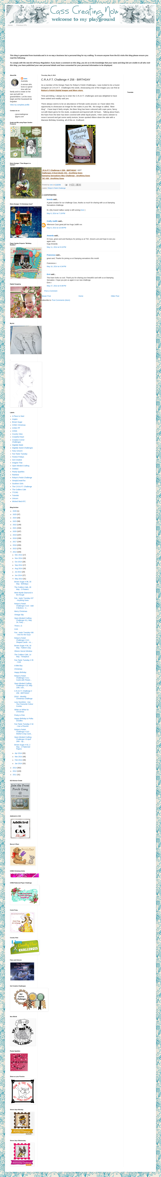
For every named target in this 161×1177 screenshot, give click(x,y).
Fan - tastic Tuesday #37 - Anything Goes (23, 599)
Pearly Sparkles (18, 472)
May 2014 (19, 579)
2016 (15, 545)
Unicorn (15, 498)
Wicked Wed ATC (19, 501)
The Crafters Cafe (19, 490)
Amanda (50, 236)
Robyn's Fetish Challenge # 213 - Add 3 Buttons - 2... (24, 606)
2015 (15, 548)
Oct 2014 (18, 562)
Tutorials (15, 495)
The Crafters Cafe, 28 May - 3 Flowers (22, 588)
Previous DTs (21, 25)
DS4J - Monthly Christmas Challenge (23, 698)
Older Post (115, 296)
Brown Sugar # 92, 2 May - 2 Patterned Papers (22, 747)
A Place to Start (18, 416)
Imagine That (17, 463)
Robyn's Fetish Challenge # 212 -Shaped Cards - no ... (23, 640)
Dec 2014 (19, 555)
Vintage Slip (19, 615)
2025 (15, 514)
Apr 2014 (18, 753)
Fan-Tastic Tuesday (19, 454)
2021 (15, 528)
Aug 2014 (19, 568)
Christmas (18, 669)
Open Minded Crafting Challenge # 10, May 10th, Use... (23, 685)
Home (10, 25)
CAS (16, 629)
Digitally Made (17, 445)
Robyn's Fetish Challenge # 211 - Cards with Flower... (23, 678)
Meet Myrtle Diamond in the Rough (23, 594)
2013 (15, 768)
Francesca (51, 255)
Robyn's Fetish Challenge (57, 188)
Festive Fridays (18, 457)
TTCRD (15, 492)
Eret (48, 274)
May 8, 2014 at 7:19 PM (56, 213)
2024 (15, 518)
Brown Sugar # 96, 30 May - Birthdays (22, 583)
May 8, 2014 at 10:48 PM (56, 228)
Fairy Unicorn (17, 451)
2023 (15, 521)
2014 (15, 552)
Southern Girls (17, 484)
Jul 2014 (18, 572)
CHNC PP (16, 428)
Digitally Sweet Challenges (22, 448)
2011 (15, 775)
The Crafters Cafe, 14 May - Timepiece (22, 656)
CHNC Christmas (19, 425)
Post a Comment (50, 291)
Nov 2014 (19, 558)
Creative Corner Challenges (18, 441)
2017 (15, 542)
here (82, 210)
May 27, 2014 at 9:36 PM (56, 286)
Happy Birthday (20, 672)
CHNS (14, 431)
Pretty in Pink (19, 715)
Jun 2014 (18, 575)
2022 (15, 525)
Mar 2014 (19, 757)
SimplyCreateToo (19, 481)
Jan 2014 (18, 763)
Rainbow (15, 475)
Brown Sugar (17, 422)
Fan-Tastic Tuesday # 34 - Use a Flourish (23, 725)
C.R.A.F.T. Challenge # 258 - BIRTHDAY (23, 692)
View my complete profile (19, 105)
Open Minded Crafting (20, 466)
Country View (17, 434)
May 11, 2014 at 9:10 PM (56, 247)
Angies (15, 419)
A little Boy (18, 666)
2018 (15, 538)
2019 (15, 535)
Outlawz (15, 469)
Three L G (18, 626)
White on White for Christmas (21, 711)
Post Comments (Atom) (61, 300)
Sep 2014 (19, 565)
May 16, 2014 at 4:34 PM (56, 266)
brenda (50, 199)
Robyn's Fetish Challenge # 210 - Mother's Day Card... (23, 732)
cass (25, 79)
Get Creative (17, 460)
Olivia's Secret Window (23, 651)
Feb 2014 (19, 760)
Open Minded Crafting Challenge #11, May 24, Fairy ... (23, 620)
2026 (15, 511)
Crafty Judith (52, 221)
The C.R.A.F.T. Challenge (22, 487)
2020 (15, 531)
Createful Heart (18, 437)
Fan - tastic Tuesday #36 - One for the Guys (23, 634)
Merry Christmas (20, 611)
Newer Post (46, 296)
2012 (15, 771)
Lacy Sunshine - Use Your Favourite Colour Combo (23, 704)
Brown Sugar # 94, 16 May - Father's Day (22, 647)
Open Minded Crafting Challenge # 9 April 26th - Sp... (22, 739)
